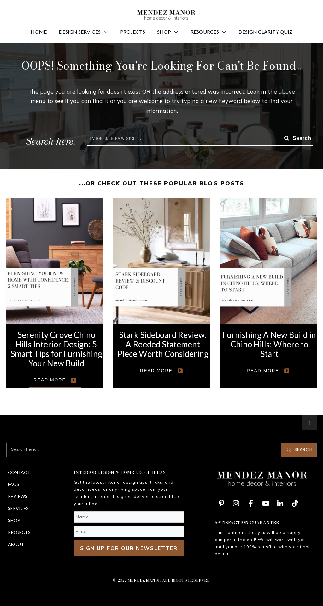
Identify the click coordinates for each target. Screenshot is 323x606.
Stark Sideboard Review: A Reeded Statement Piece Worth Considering (161, 293)
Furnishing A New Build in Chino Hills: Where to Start (268, 293)
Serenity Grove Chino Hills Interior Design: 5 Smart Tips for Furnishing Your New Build (54, 293)
